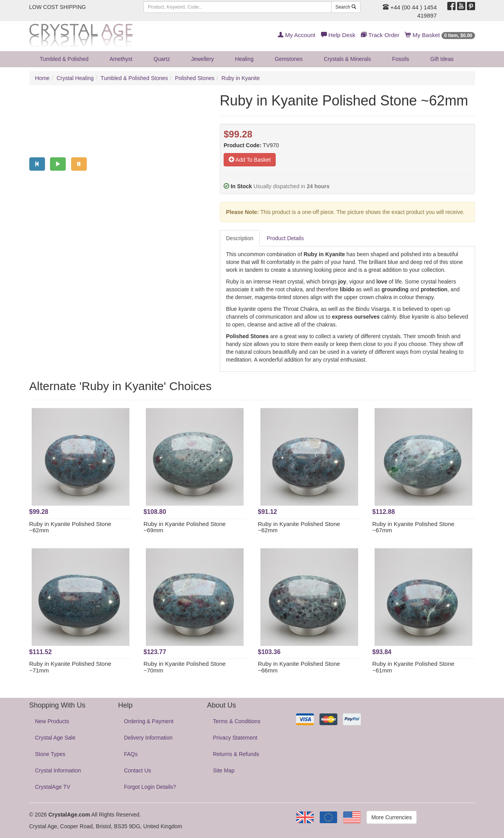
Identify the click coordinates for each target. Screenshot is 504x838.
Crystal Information (58, 770)
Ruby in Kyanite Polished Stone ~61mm (413, 667)
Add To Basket (250, 160)
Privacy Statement (235, 738)
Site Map (224, 770)
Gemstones (289, 59)
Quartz (162, 59)
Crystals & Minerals (347, 59)
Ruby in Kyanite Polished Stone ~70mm (184, 667)
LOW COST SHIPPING (57, 7)
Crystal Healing (75, 78)
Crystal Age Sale (55, 738)
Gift (442, 59)
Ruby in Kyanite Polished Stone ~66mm (299, 667)
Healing (244, 59)
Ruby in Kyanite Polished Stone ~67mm (413, 527)
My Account (297, 35)
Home (42, 78)
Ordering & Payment (149, 721)
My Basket (440, 35)
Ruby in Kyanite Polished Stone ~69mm (184, 527)
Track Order (380, 35)
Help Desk (338, 35)
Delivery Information (148, 738)
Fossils (400, 59)
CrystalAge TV (52, 787)
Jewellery (202, 59)
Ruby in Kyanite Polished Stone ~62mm (70, 527)
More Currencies (391, 817)
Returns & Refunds (236, 754)
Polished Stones (194, 78)
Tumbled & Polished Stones (134, 78)
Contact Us (137, 770)
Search (345, 7)
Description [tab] (239, 238)
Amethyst (120, 59)
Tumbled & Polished (64, 59)
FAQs (131, 754)
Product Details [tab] (285, 238)
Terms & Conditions (236, 721)
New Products (52, 721)
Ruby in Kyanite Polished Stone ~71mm (70, 667)
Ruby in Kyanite (240, 78)
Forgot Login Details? (150, 787)
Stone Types (50, 754)
